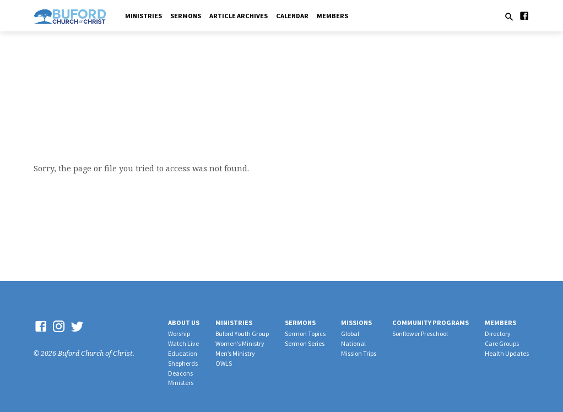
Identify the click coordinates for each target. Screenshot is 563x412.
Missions (356, 322)
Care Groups (502, 343)
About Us (183, 322)
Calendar (292, 16)
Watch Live (183, 343)
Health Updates (507, 353)
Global (350, 333)
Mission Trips (358, 353)
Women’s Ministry (239, 343)
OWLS (223, 363)
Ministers (180, 382)
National (353, 343)
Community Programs (430, 322)
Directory (498, 333)
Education (182, 353)
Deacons (180, 373)
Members (332, 16)
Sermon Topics (305, 333)
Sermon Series (304, 343)
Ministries (143, 16)
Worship (179, 333)
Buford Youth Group (242, 333)
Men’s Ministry (235, 353)
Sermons (185, 16)
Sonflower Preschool (420, 333)
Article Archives (238, 16)
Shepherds (183, 363)
